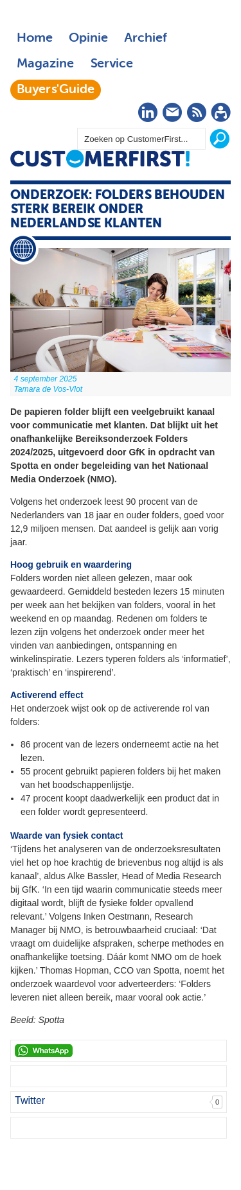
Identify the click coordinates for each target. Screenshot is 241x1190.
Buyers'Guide (55, 89)
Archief (145, 38)
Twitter (30, 1100)
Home (35, 38)
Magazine (45, 64)
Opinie (88, 38)
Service (111, 64)
